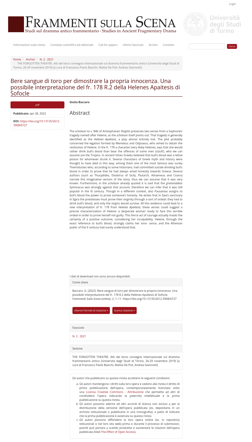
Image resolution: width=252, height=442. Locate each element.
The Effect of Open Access (118, 432)
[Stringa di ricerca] (207, 46)
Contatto (168, 45)
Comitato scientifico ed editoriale (71, 45)
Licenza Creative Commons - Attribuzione (115, 392)
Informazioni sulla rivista (29, 45)
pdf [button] (37, 104)
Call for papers (108, 45)
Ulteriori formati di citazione (91, 310)
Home (17, 59)
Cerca (232, 46)
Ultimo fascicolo (133, 45)
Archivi (153, 45)
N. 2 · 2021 (47, 59)
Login (232, 4)
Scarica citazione (124, 310)
